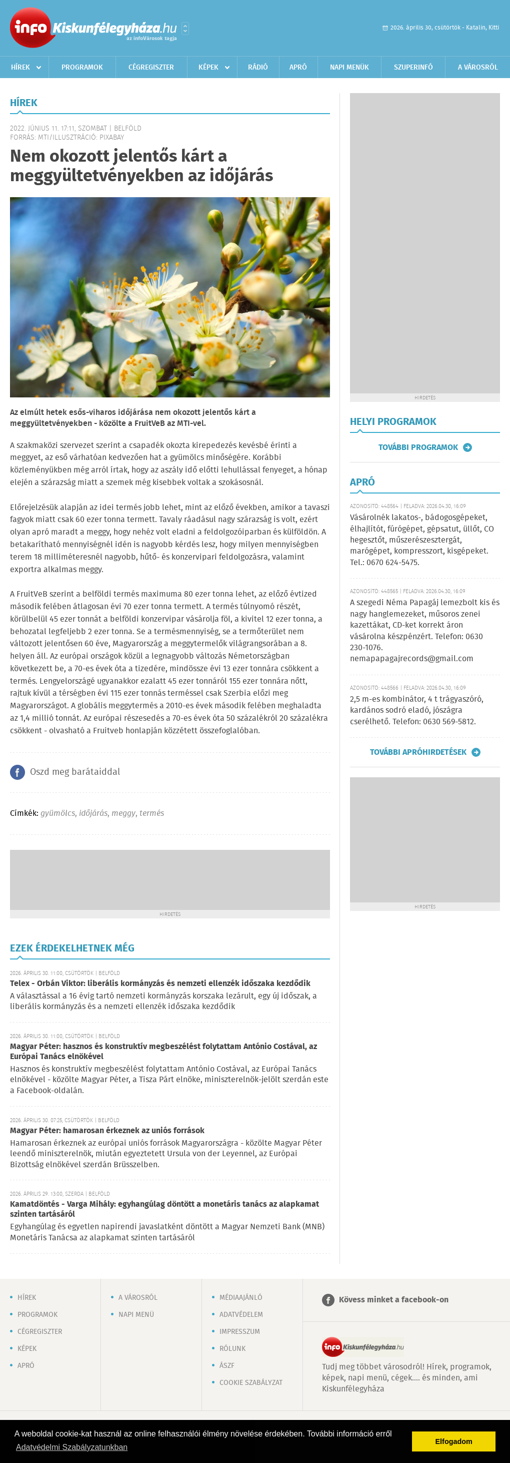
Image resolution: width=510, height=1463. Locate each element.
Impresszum (240, 1331)
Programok (82, 67)
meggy (124, 813)
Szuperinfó (413, 67)
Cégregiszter (151, 67)
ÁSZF (227, 1365)
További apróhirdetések (418, 752)
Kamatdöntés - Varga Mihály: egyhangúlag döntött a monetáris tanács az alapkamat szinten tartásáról (164, 1209)
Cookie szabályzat (251, 1382)
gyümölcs (57, 813)
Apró (298, 67)
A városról (478, 67)
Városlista (185, 28)
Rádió (258, 67)
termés (152, 813)
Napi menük (349, 67)
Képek (208, 67)
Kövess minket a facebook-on (393, 1300)
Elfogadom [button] (454, 1441)
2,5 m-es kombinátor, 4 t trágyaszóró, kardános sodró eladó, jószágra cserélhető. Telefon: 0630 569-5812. (417, 710)
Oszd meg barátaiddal (75, 772)
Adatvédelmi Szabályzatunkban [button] (72, 1447)
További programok (418, 447)
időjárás (93, 813)
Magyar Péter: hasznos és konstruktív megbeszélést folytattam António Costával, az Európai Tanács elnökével (163, 1052)
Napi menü (136, 1314)
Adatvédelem (241, 1314)
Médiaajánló (241, 1297)
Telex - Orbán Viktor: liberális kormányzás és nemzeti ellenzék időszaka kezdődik (160, 984)
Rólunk (233, 1348)
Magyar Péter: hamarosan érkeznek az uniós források (107, 1131)
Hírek (20, 67)
